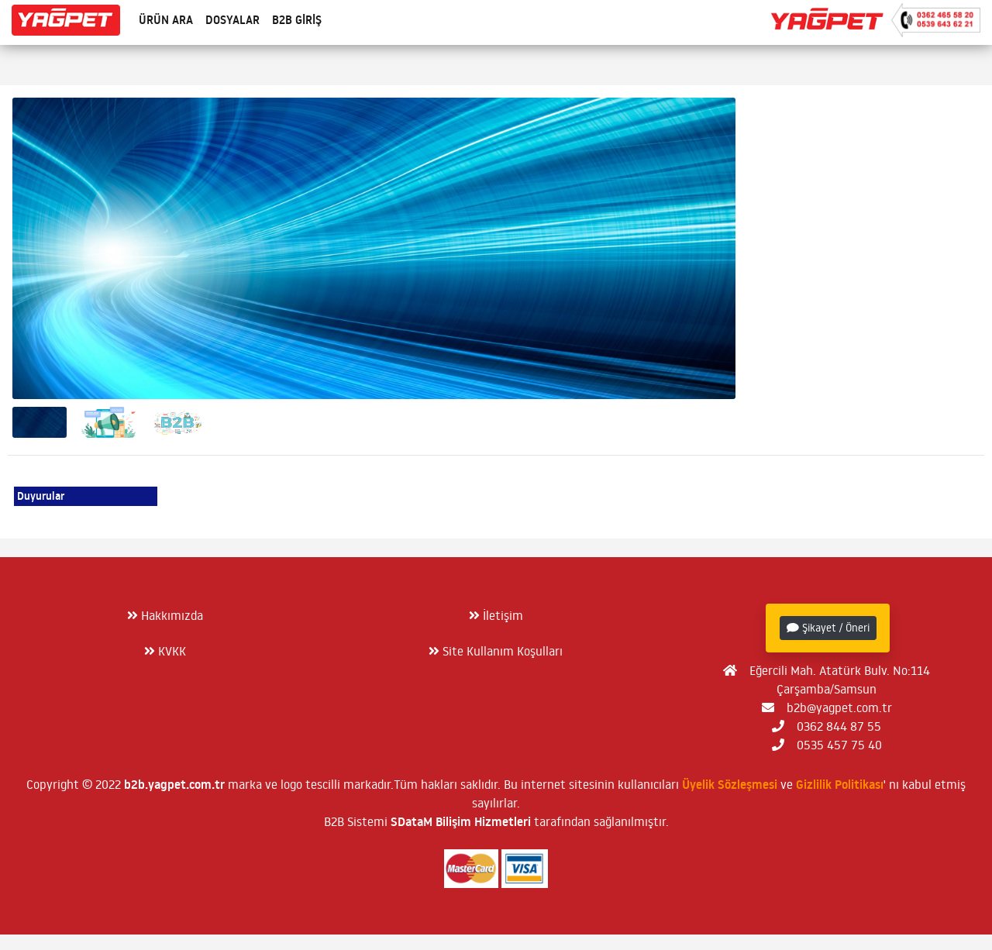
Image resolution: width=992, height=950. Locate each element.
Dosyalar (232, 20)
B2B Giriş (297, 20)
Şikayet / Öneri (828, 628)
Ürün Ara (166, 20)
